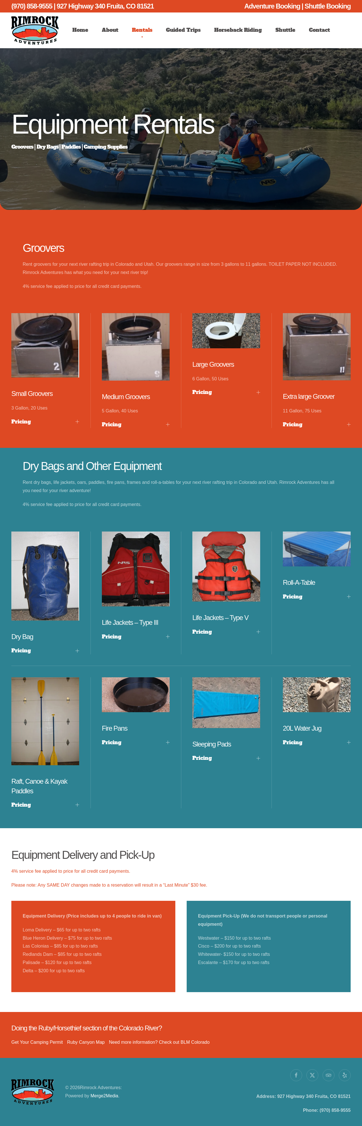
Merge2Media (104, 1095)
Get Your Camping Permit (37, 1042)
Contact (319, 29)
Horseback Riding (238, 29)
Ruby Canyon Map (86, 1042)
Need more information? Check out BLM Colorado (159, 1042)
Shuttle (285, 29)
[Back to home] (35, 30)
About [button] (110, 29)
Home (80, 29)
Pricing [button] (45, 421)
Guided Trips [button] (183, 29)
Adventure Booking (273, 6)
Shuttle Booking (328, 6)
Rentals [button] (142, 29)
